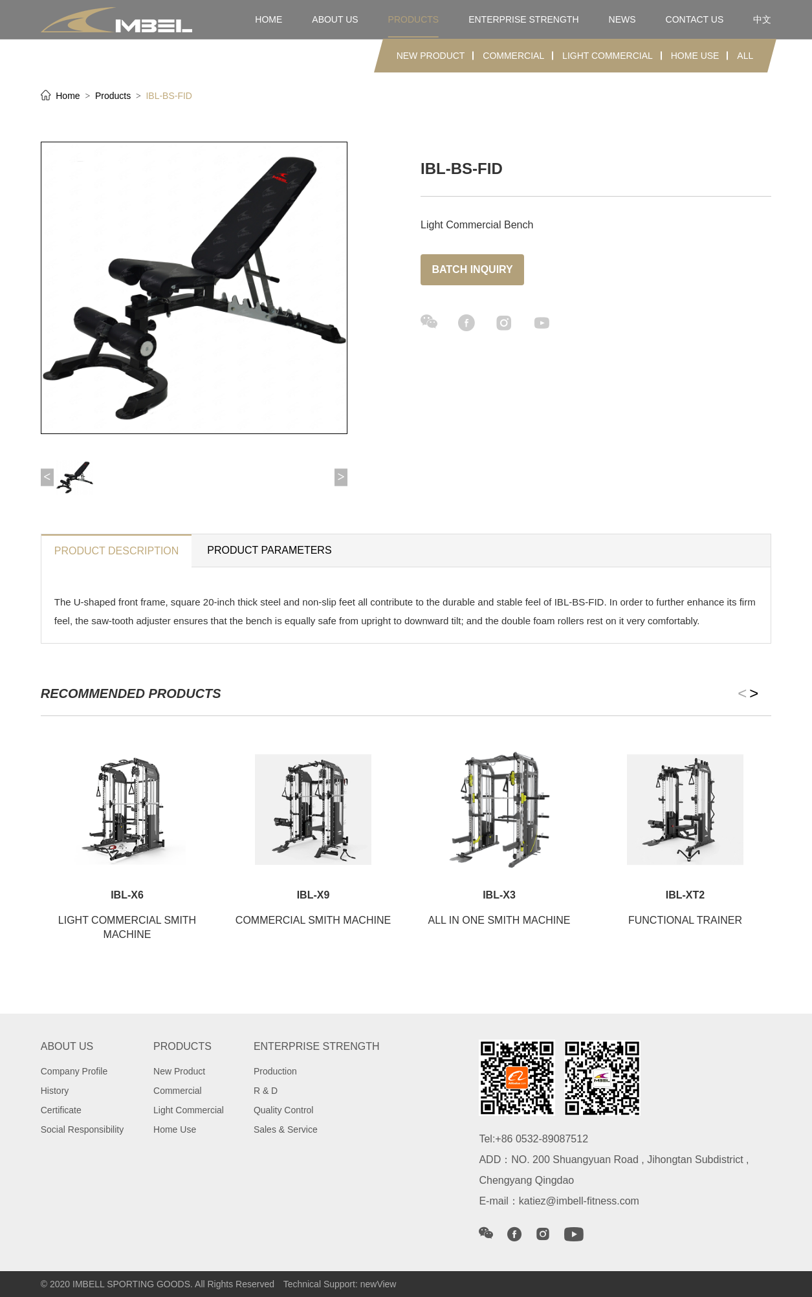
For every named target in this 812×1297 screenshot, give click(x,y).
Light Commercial (607, 55)
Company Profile (74, 1071)
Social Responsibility (82, 1129)
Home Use (695, 55)
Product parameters (269, 550)
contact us (695, 19)
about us (335, 19)
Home (69, 96)
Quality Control (284, 1110)
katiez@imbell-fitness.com (579, 1200)
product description (116, 550)
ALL (745, 55)
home (268, 19)
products (413, 19)
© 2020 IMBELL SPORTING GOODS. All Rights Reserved (157, 1284)
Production (275, 1071)
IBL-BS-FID (169, 96)
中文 (762, 19)
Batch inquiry (472, 269)
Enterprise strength (523, 19)
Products (114, 96)
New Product (431, 55)
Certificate (61, 1110)
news (622, 19)
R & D (266, 1090)
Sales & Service (286, 1129)
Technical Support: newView (340, 1284)
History (55, 1090)
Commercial (513, 55)
